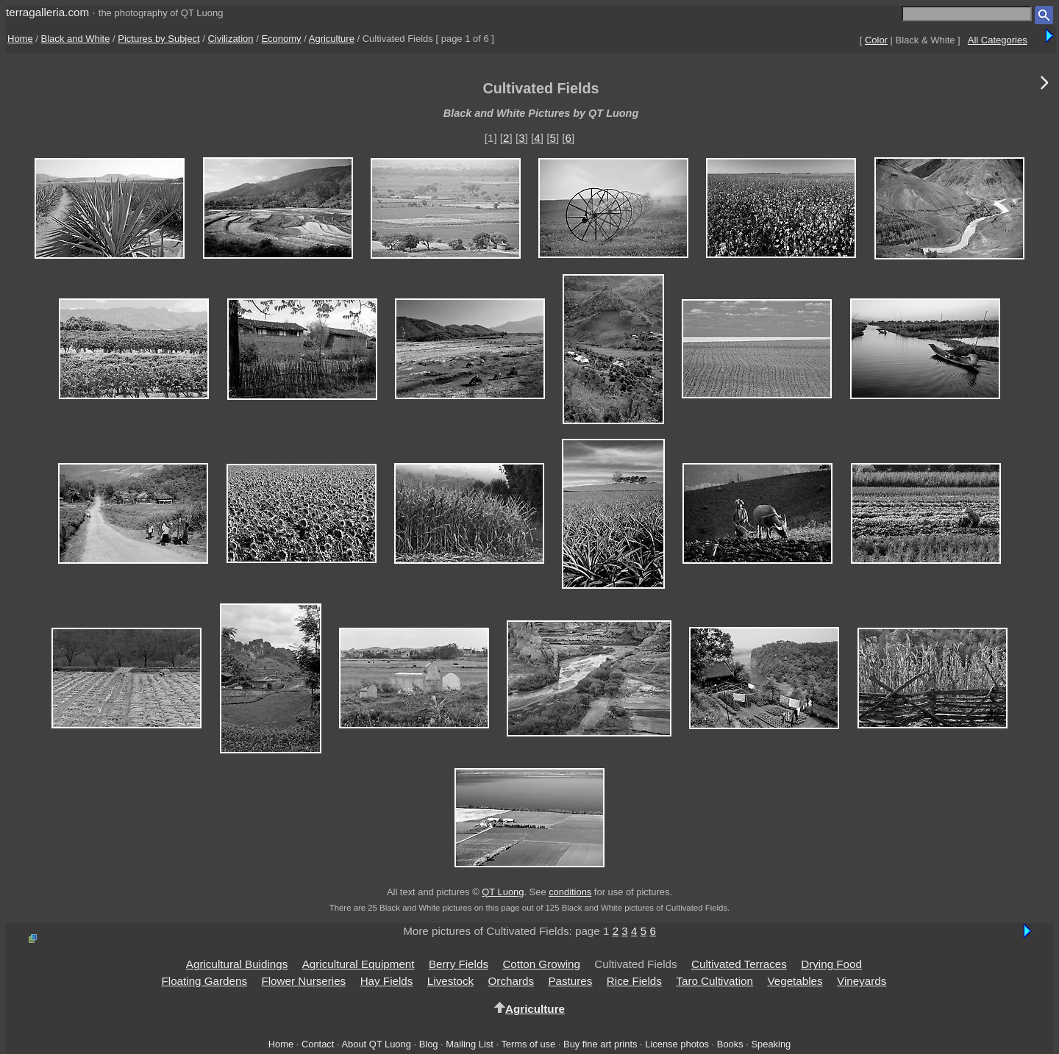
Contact (318, 1044)
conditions (570, 891)
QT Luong (503, 891)
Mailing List (469, 1044)
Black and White (75, 38)
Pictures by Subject (158, 38)
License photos (677, 1044)
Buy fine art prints (600, 1044)
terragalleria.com (47, 12)
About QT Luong (375, 1044)
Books (730, 1044)
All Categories (997, 40)
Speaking (771, 1044)
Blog (428, 1044)
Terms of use (528, 1044)
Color (876, 40)
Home (20, 38)
